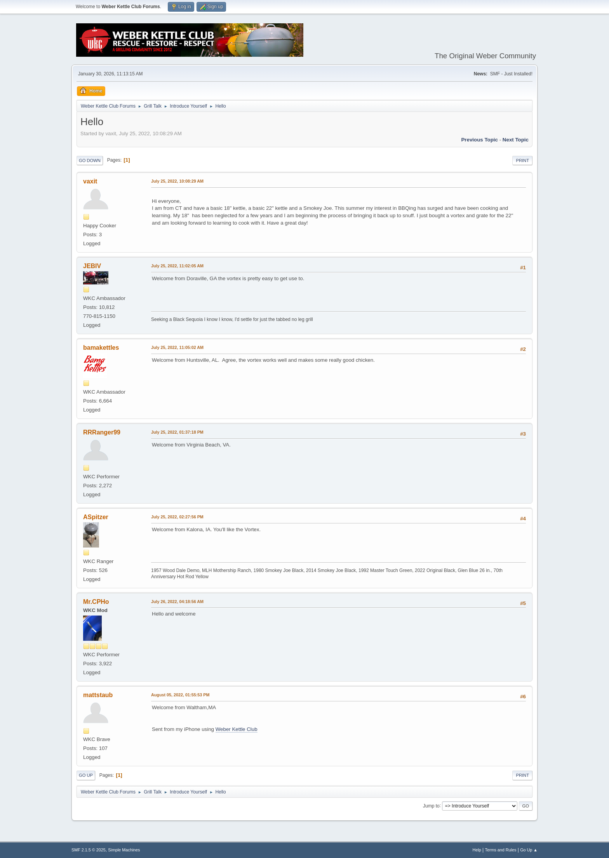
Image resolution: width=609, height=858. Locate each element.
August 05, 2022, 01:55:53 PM (180, 694)
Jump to (431, 805)
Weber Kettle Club (237, 729)
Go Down (90, 160)
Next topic (516, 140)
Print (522, 160)
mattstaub (98, 695)
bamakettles (101, 347)
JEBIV (92, 266)
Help (477, 850)
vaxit (90, 181)
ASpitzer (95, 517)
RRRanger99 (101, 432)
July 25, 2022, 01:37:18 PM (177, 432)
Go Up (86, 775)
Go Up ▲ (529, 850)
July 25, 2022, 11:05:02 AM (177, 347)
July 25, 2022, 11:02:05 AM (177, 265)
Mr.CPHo (96, 601)
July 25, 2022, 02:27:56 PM (177, 516)
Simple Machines (124, 850)
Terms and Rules (501, 850)
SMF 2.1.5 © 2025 (88, 850)
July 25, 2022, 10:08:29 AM (177, 181)
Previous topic (479, 140)
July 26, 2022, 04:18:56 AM (177, 601)
